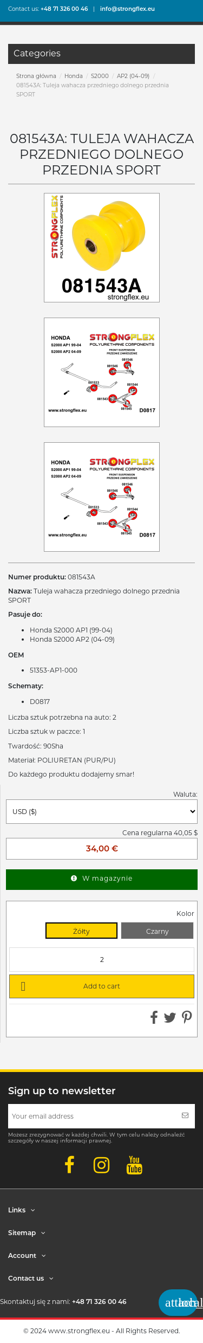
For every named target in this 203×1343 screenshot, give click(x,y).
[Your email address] (91, 1116)
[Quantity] (101, 959)
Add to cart (68, 985)
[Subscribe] (185, 1116)
